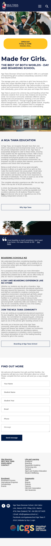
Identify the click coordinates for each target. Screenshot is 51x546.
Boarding (28, 463)
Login (33, 520)
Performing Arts (31, 467)
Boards (27, 482)
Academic (28, 461)
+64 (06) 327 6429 (38, 511)
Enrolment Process (8, 480)
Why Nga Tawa (25, 207)
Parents (28, 486)
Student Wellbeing (32, 473)
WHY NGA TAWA (7, 461)
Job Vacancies (30, 490)
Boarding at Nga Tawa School (25, 344)
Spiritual (28, 469)
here (3, 194)
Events (3, 486)
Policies (28, 484)
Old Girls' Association (33, 488)
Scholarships (6, 484)
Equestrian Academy (32, 465)
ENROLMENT (6, 463)
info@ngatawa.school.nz (28, 514)
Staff (26, 480)
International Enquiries (9, 482)
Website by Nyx (24, 520)
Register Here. (25, 46)
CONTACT (5, 465)
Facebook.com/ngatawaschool (24, 517)
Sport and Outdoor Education (36, 471)
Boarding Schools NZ (14, 258)
